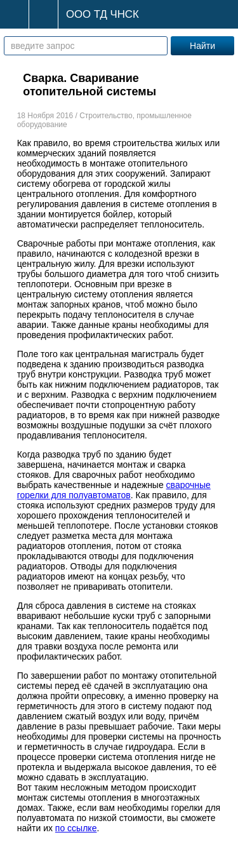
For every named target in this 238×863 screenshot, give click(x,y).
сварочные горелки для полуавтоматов (114, 490)
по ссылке (76, 828)
